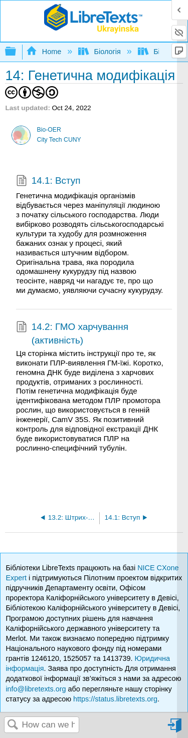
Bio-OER (49, 129)
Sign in (175, 729)
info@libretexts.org (36, 689)
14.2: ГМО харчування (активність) (72, 333)
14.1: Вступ (48, 181)
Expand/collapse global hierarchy (17, 52)
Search (13, 725)
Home (44, 52)
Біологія (100, 52)
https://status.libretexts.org (115, 699)
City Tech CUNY (59, 139)
